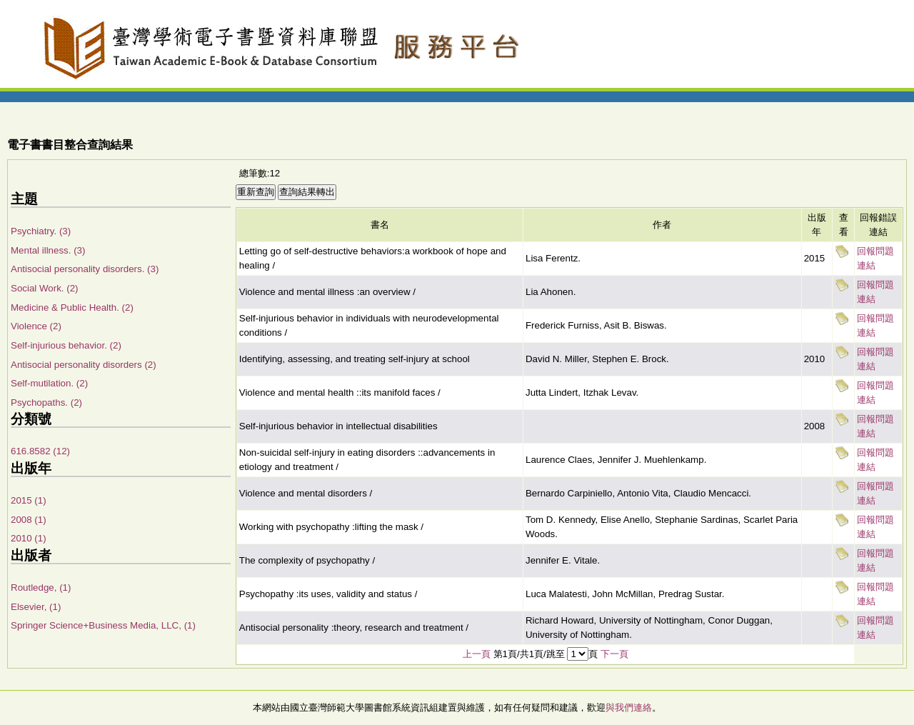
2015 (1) (28, 500)
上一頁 (477, 654)
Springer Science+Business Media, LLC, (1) (103, 625)
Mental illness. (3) (48, 250)
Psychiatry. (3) (41, 231)
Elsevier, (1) (36, 606)
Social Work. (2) (45, 288)
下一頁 (614, 654)
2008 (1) (28, 519)
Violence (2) (36, 326)
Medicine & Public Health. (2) (72, 307)
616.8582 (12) (40, 451)
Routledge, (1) (41, 587)
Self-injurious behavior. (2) (66, 345)
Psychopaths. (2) (46, 402)
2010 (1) (28, 538)
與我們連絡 (629, 707)
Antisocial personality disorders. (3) (85, 269)
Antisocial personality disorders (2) (83, 364)
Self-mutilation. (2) (49, 383)
